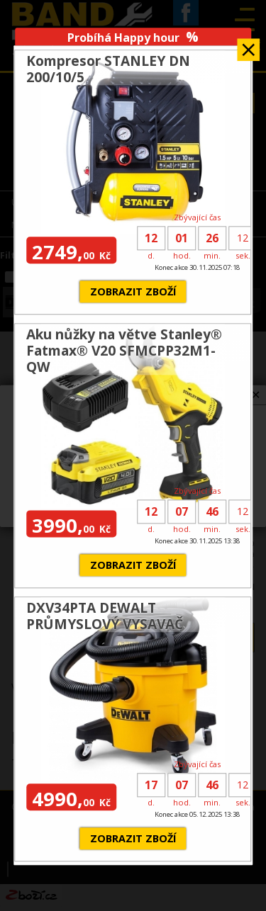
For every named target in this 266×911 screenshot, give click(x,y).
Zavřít (248, 45)
